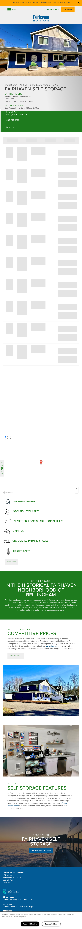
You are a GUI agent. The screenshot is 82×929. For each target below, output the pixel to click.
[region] (41, 920)
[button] (79, 3)
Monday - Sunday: (12, 96)
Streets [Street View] (8, 437)
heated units (72, 605)
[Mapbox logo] (8, 492)
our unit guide (51, 646)
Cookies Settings (51, 924)
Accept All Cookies (30, 924)
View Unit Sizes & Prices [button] (41, 850)
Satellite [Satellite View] (8, 439)
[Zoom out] (76, 491)
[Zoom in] (76, 488)
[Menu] (11, 9)
